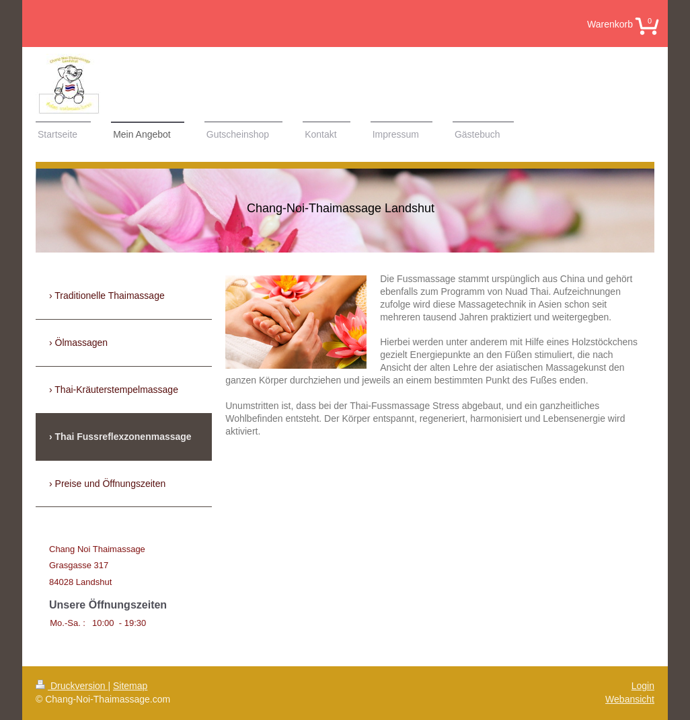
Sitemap (130, 685)
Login (642, 685)
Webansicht (629, 699)
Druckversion (72, 685)
